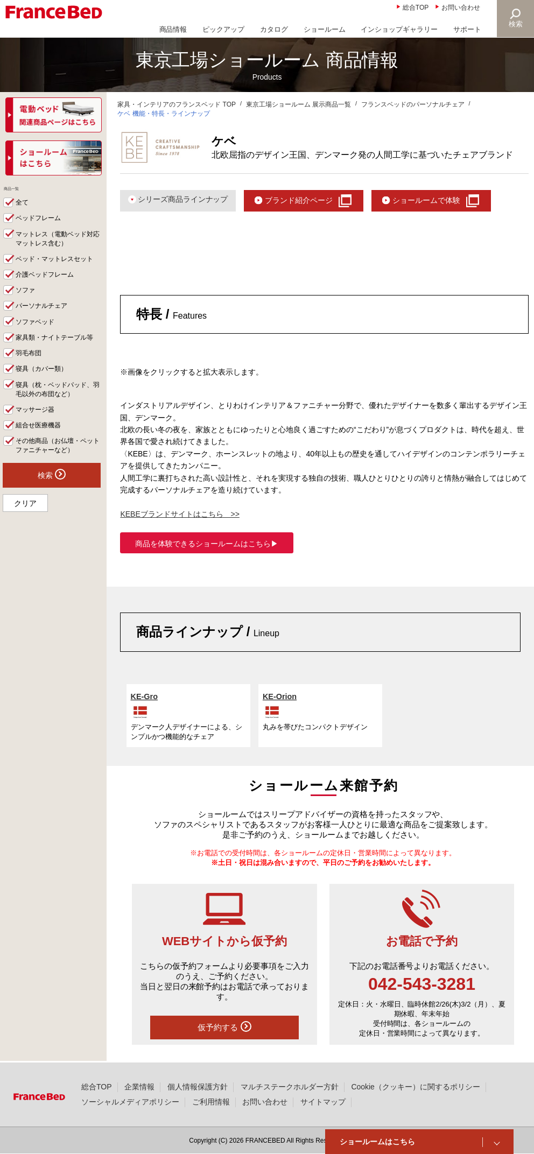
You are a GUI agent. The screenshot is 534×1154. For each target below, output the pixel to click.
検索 (516, 24)
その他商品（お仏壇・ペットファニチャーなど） (58, 456)
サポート (467, 29)
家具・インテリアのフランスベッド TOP (176, 104)
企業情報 (139, 1086)
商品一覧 (21, 192)
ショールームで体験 (443, 200)
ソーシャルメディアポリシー (130, 1101)
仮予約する (224, 1028)
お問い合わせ (460, 7)
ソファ (26, 299)
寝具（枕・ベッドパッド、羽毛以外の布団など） (58, 399)
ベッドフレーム (40, 226)
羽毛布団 (30, 363)
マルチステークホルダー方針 (290, 1086)
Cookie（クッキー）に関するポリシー (415, 1086)
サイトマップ (323, 1101)
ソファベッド (37, 331)
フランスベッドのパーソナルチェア (413, 104)
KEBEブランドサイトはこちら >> (179, 515)
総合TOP (415, 7)
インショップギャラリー (399, 29)
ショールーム (325, 29)
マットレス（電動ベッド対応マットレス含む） (58, 246)
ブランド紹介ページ (309, 200)
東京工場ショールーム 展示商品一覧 (298, 104)
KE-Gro (145, 697)
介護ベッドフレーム (47, 283)
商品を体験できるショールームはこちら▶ (206, 544)
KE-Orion (280, 697)
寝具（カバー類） (44, 379)
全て (23, 210)
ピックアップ (223, 29)
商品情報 (173, 29)
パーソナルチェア (44, 315)
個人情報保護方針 (197, 1086)
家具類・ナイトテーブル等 (58, 347)
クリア (25, 514)
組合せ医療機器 (40, 436)
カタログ (274, 29)
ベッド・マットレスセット (58, 267)
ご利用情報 (211, 1101)
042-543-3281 (421, 985)
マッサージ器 (37, 420)
